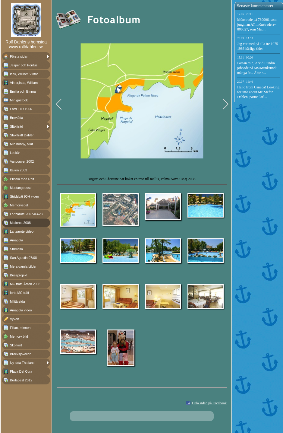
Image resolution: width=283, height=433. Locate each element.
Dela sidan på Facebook (209, 403)
